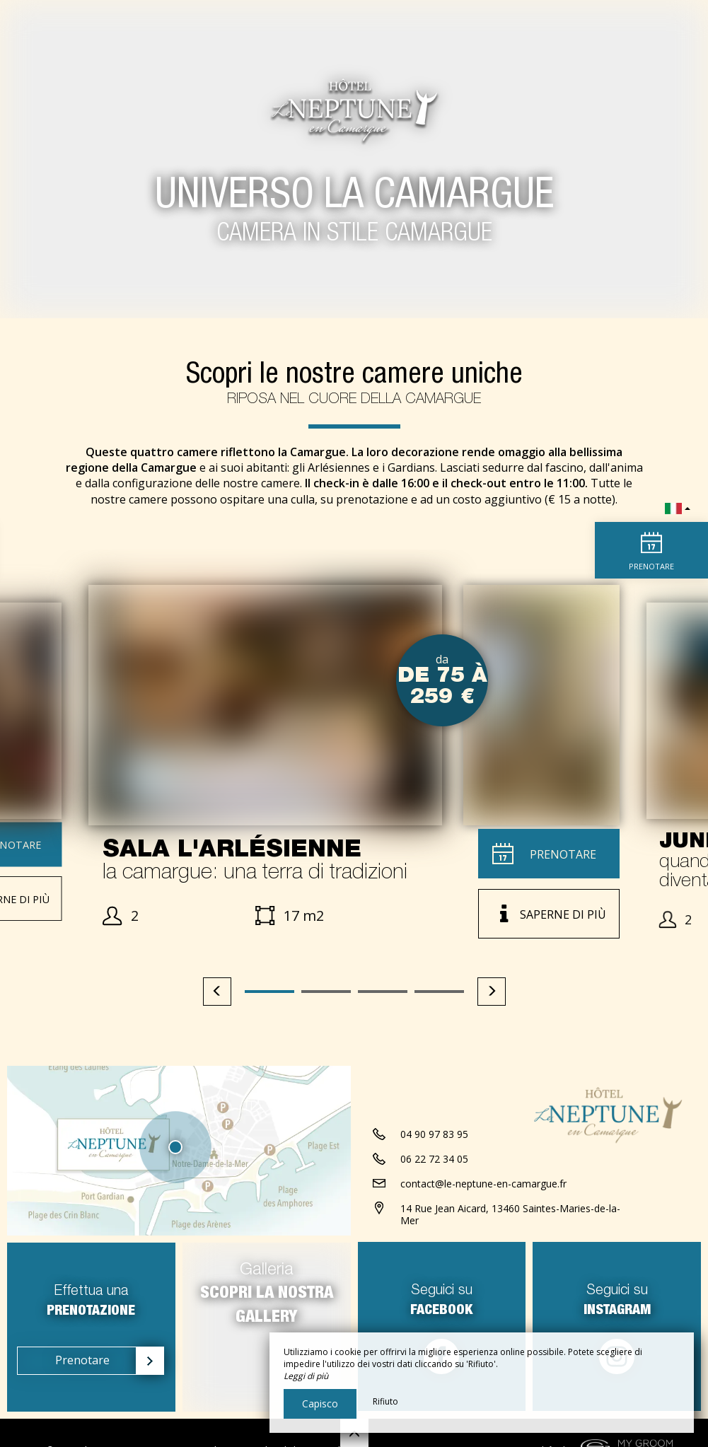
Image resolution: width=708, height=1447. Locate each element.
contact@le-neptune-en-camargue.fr (483, 1183)
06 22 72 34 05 (434, 1159)
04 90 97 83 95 (434, 1134)
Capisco (320, 1403)
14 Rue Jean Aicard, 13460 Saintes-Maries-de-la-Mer (510, 1214)
